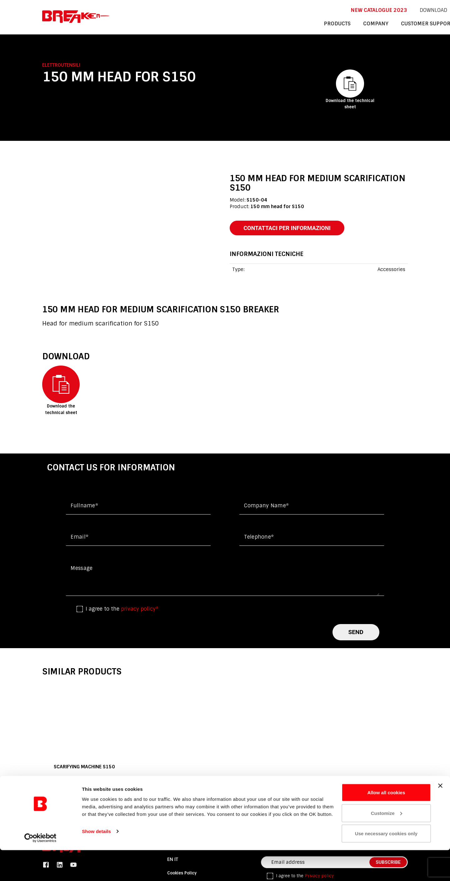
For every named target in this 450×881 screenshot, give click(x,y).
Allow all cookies (386, 823)
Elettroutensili (61, 65)
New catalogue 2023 (299, 10)
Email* (79, 538)
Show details (96, 861)
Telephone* (259, 538)
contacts (394, 23)
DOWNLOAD (350, 10)
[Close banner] (440, 816)
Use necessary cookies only (386, 864)
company (300, 23)
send (355, 633)
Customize (386, 844)
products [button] (265, 23)
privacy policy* (139, 610)
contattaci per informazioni (291, 228)
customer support (347, 23)
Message (81, 569)
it (385, 10)
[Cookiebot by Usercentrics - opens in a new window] (40, 868)
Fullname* (84, 507)
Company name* (266, 507)
